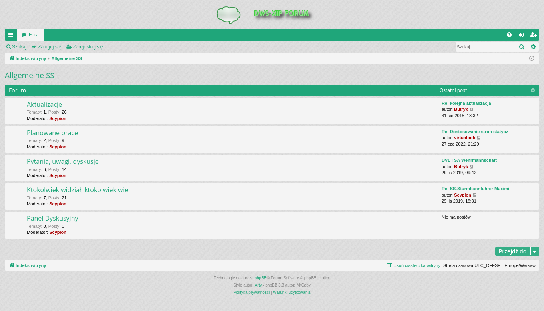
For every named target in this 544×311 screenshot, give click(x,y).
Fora (34, 35)
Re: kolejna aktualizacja (466, 103)
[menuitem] (509, 35)
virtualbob (464, 137)
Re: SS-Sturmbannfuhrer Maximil (476, 188)
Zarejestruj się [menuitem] (534, 36)
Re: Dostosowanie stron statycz (475, 131)
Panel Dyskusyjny (52, 218)
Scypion (57, 118)
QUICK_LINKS (12, 36)
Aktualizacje (44, 104)
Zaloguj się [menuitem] (523, 36)
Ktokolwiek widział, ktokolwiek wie (77, 189)
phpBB (261, 278)
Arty (258, 285)
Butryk (461, 109)
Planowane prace (52, 132)
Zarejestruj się (88, 47)
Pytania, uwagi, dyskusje (63, 161)
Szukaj (19, 47)
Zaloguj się (49, 47)
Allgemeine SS (29, 75)
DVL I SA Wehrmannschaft (469, 160)
